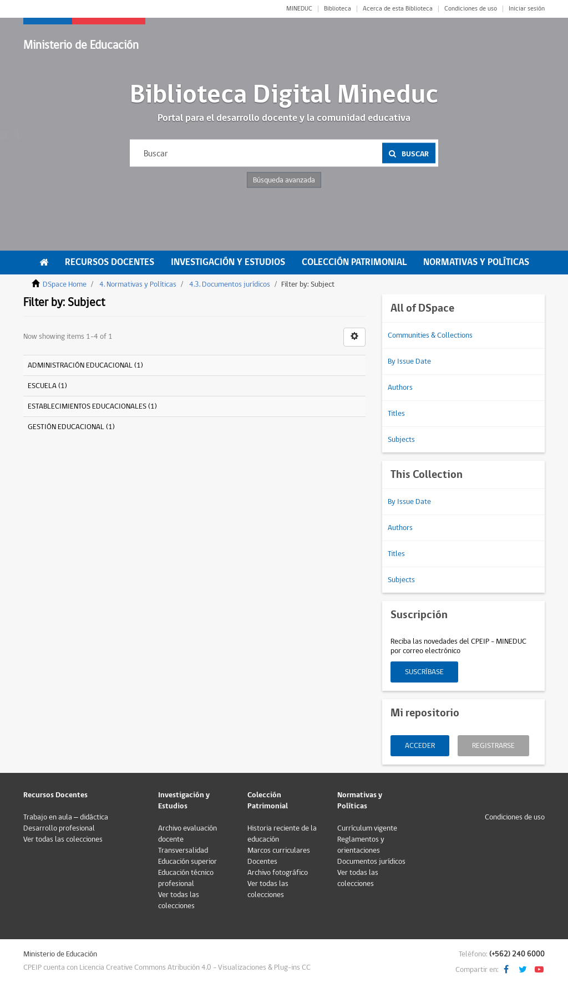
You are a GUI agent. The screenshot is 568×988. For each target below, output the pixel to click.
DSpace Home (65, 284)
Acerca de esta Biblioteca (398, 9)
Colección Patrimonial (354, 262)
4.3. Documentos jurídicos (229, 284)
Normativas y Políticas (476, 262)
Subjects (401, 439)
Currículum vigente (367, 828)
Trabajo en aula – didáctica (65, 817)
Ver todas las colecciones (63, 839)
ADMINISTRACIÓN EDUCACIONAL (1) (85, 365)
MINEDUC (299, 9)
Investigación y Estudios (228, 262)
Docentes (262, 861)
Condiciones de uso (470, 9)
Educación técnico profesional (186, 878)
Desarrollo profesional (59, 828)
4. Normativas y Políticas (137, 284)
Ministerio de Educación (81, 45)
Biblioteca (337, 9)
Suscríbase (424, 672)
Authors (400, 387)
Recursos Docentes (109, 262)
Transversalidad (183, 850)
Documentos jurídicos (371, 861)
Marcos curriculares (278, 850)
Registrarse (493, 745)
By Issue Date (409, 361)
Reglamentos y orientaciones (360, 845)
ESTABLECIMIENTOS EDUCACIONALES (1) (92, 406)
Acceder (420, 745)
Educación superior (187, 861)
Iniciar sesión (527, 9)
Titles (396, 413)
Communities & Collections (430, 335)
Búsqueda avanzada (284, 180)
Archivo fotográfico (277, 872)
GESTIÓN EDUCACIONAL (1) (71, 426)
